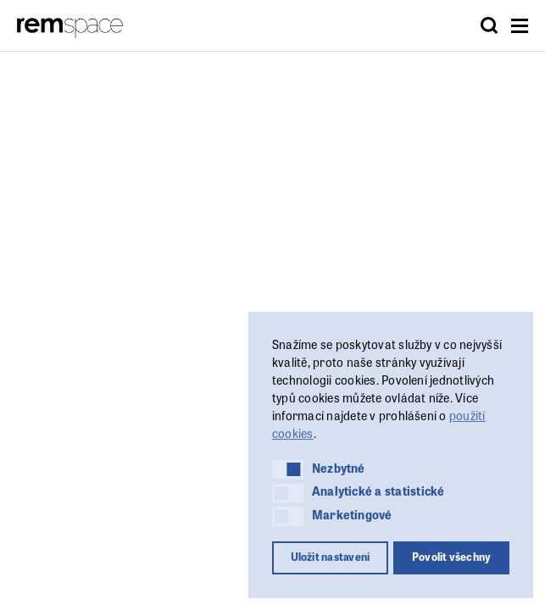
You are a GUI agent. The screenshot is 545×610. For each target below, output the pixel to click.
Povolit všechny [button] (452, 556)
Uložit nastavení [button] (330, 556)
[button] (287, 469)
